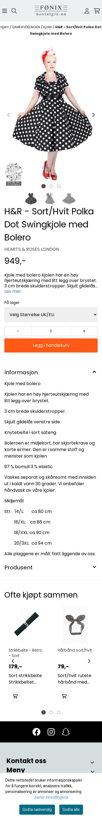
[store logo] (51, 10)
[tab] (43, 186)
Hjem (5, 27)
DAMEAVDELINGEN (26, 27)
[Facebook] (36, 732)
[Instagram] (51, 732)
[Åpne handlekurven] (97, 11)
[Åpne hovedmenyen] (4, 11)
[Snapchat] (66, 732)
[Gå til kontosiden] (87, 11)
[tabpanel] (26, 659)
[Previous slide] (8, 114)
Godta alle (71, 809)
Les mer (12, 291)
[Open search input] (14, 11)
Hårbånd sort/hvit (75, 650)
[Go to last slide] (13, 661)
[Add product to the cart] (15, 696)
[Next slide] (93, 114)
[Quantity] (51, 331)
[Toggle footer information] (93, 762)
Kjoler (48, 27)
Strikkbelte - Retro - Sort (25, 652)
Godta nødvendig (37, 809)
